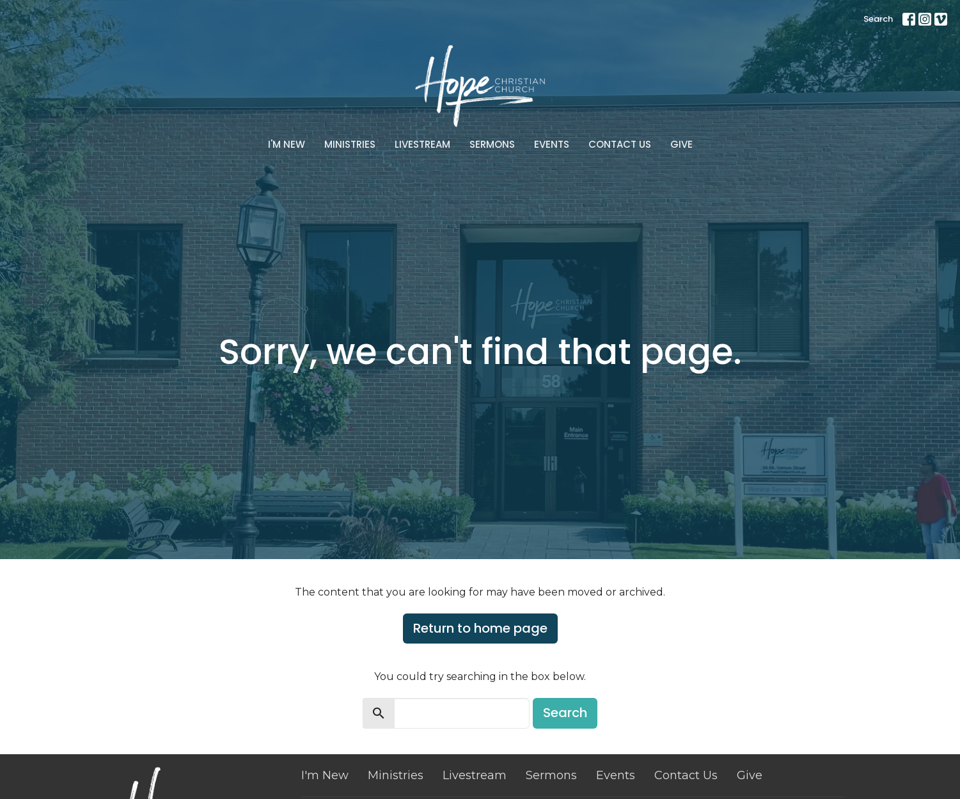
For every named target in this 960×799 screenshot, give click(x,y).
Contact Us (619, 144)
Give (681, 144)
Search (878, 19)
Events (551, 144)
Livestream (422, 144)
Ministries (349, 144)
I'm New (286, 144)
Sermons (492, 144)
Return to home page (480, 628)
